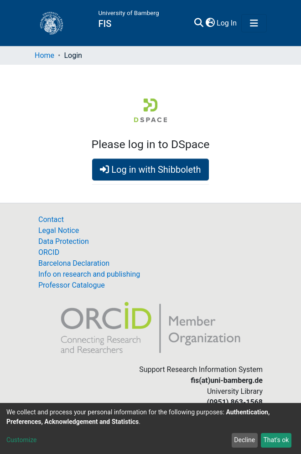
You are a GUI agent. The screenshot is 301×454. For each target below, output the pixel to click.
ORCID (48, 252)
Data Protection (63, 241)
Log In (227, 23)
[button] (210, 23)
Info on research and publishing (89, 274)
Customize (21, 440)
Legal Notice (58, 230)
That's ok (276, 440)
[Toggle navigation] (254, 23)
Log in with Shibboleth (150, 169)
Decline (244, 440)
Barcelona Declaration (73, 263)
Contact (51, 219)
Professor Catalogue (71, 285)
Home (44, 55)
